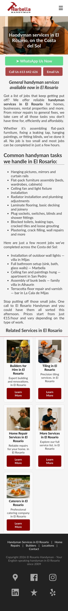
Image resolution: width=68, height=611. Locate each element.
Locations (48, 545)
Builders (31, 545)
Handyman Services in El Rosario (28, 542)
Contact (34, 549)
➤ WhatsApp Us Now (34, 61)
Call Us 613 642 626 (23, 72)
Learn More (18, 393)
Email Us (53, 72)
